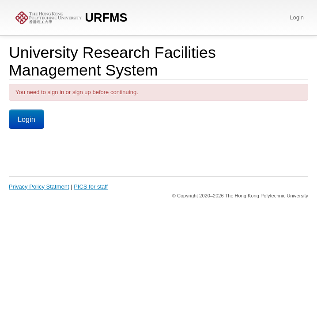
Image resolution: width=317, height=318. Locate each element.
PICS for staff (91, 186)
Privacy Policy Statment (39, 186)
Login (297, 17)
